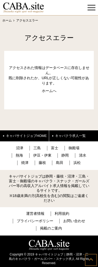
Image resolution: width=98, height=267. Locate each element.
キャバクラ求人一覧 (70, 136)
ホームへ (49, 91)
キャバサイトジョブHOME (26, 136)
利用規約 (62, 213)
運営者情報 (35, 213)
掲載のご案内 (51, 228)
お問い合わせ (74, 221)
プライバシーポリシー (35, 221)
